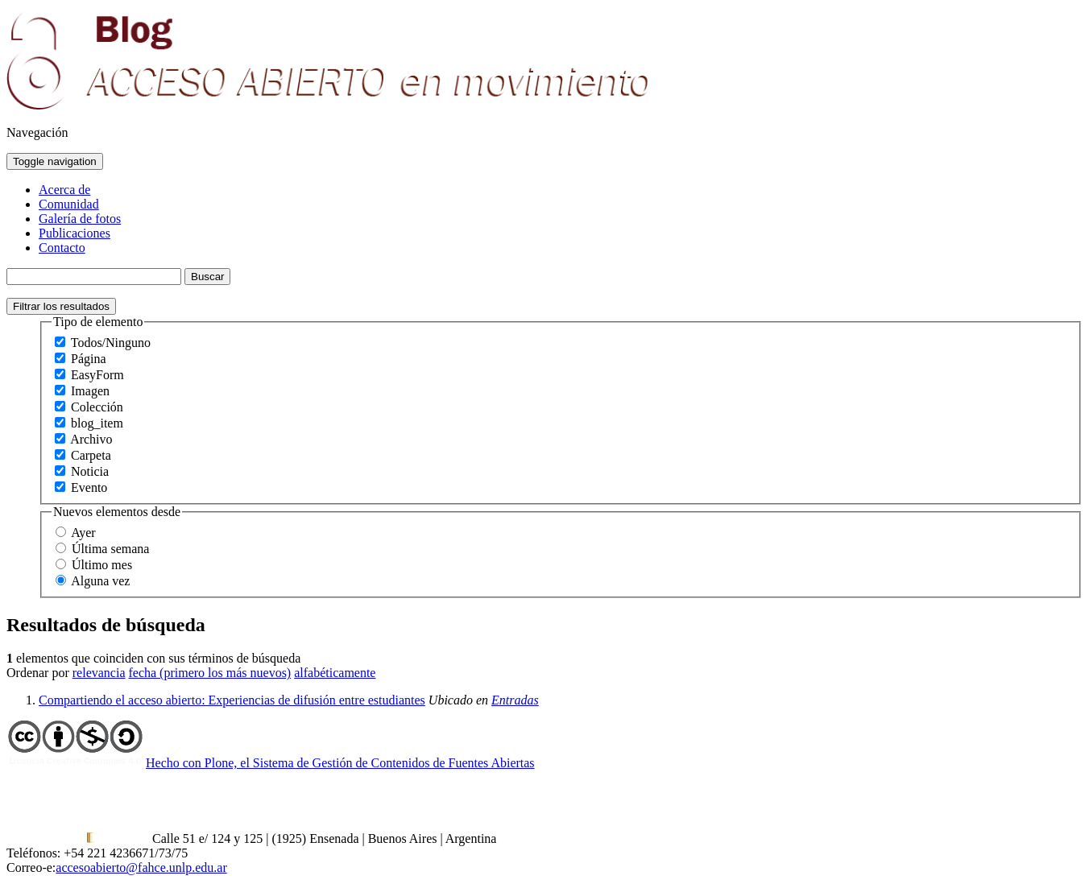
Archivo (91, 439)
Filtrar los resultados (61, 306)
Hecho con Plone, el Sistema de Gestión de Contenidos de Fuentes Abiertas (340, 763)
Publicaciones (74, 233)
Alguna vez (100, 581)
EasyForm (97, 375)
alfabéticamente (334, 672)
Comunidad (69, 204)
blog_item (97, 423)
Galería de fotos (80, 218)
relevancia (99, 672)
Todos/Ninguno (111, 342)
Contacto (62, 247)
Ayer (83, 532)
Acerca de (64, 189)
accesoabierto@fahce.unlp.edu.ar (141, 867)
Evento (89, 487)
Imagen (90, 391)
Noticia (90, 471)
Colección (97, 407)
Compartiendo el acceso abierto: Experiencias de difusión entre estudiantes (232, 700)
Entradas (515, 700)
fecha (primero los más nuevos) (209, 672)
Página (88, 359)
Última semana (110, 549)
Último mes (102, 565)
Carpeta (91, 455)
